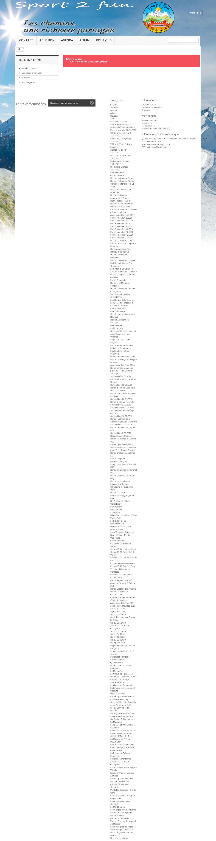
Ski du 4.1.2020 (117, 609)
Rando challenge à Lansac (122, 240)
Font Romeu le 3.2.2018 (121, 226)
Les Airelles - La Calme (121, 733)
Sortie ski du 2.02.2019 (120, 405)
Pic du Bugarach (117, 280)
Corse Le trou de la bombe (122, 563)
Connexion (195, 13)
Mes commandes (149, 120)
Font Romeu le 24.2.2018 (122, 235)
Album (84, 40)
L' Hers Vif (115, 512)
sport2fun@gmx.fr (159, 147)
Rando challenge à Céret (121, 178)
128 (112, 119)
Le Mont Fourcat (117, 807)
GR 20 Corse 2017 (118, 175)
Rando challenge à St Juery (123, 181)
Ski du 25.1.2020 (118, 631)
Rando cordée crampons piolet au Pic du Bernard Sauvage (121, 371)
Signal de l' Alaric (118, 611)
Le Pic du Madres (118, 311)
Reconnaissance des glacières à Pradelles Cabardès (119, 784)
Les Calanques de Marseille (123, 827)
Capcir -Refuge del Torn (121, 736)
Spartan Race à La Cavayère (123, 271)
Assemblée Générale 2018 (122, 365)
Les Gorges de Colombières (123, 810)
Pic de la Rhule (117, 815)
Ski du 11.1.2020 (118, 614)
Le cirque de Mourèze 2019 (122, 606)
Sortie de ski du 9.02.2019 (122, 407)
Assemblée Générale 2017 (122, 215)
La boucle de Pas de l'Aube (122, 730)
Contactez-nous (149, 104)
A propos (25, 77)
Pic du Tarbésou (117, 693)
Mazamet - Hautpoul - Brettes (123, 676)
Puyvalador (115, 742)
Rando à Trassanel (119, 492)
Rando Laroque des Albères (123, 589)
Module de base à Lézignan (123, 356)
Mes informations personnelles (156, 128)
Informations (30, 60)
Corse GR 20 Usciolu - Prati (123, 549)
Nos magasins (28, 82)
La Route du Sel (117, 308)
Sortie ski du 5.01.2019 (120, 376)
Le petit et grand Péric (120, 339)
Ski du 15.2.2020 (118, 640)
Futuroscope (116, 325)
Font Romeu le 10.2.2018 (122, 229)
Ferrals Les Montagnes (120, 759)
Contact (26, 40)
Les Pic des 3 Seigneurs (121, 812)
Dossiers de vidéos (119, 838)
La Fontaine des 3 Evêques (122, 597)
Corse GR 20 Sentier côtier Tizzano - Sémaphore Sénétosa (122, 569)
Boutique (103, 40)
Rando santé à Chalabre (121, 345)
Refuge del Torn (117, 642)
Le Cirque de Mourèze (120, 348)
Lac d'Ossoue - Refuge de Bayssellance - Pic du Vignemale (122, 535)
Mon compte (149, 115)
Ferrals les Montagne (120, 657)
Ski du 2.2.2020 (117, 634)
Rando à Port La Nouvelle (122, 402)
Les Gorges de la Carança (122, 300)
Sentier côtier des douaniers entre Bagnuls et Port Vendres (123, 334)
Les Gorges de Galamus (121, 444)
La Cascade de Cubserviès (122, 744)
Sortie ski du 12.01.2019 (121, 385)
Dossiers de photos (119, 121)
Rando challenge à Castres (122, 260)
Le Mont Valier (116, 328)
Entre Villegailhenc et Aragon (123, 767)
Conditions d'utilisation (31, 73)
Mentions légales (29, 68)
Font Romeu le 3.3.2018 (121, 237)
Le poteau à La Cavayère (121, 269)
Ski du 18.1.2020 (118, 623)
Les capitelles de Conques (122, 713)
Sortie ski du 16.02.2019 (121, 416)
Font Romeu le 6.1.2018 (121, 218)
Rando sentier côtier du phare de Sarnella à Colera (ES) (122, 583)
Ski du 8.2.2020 (117, 637)
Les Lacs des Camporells (121, 685)
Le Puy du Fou (117, 172)
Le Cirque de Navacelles (121, 674)
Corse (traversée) (118, 541)
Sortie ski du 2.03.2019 (120, 433)
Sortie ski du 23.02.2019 (121, 424)
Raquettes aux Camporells (122, 436)
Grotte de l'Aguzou (118, 600)
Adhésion (47, 40)
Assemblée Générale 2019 (122, 603)
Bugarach (114, 342)
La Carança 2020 (118, 682)
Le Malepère (116, 671)
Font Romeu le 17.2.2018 (122, 232)
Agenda (67, 40)
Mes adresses (148, 126)
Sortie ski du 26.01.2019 (121, 399)
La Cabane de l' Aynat (120, 739)
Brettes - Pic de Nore (119, 679)
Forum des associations (121, 206)
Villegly (113, 770)
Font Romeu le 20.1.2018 (122, 223)
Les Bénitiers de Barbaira (121, 716)
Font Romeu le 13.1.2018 (122, 220)
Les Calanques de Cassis (122, 829)
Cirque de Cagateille (119, 818)
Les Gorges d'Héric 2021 (121, 778)
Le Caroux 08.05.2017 (120, 124)
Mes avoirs (147, 123)
